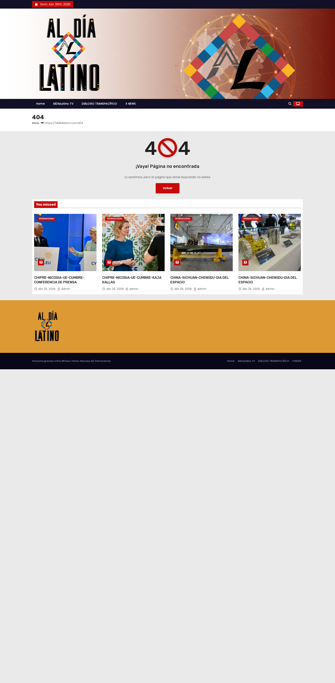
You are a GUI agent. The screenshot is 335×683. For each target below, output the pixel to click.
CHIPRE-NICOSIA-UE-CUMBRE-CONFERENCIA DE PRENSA (59, 280)
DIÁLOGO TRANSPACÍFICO (99, 104)
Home (40, 104)
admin (63, 289)
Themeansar (103, 361)
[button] (290, 104)
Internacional (46, 218)
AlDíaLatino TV (63, 104)
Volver (167, 188)
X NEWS (131, 104)
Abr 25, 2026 (47, 289)
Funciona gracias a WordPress (51, 361)
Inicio (35, 123)
